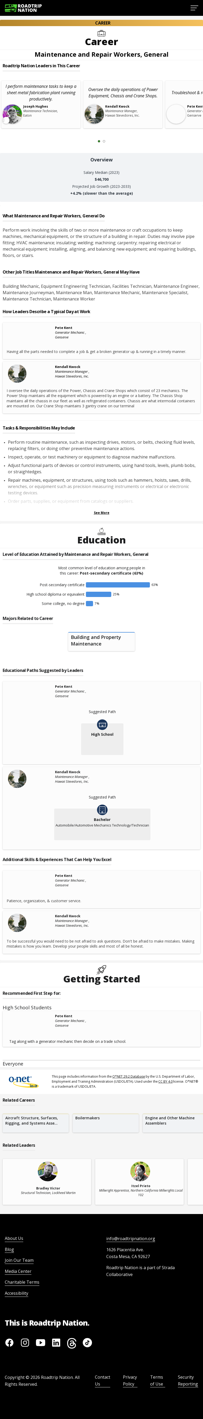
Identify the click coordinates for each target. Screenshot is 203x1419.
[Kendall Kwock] (30, 373)
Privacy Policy (130, 1380)
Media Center (18, 1271)
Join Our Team (19, 1260)
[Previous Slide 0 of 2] (91, 141)
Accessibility (16, 1293)
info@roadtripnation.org (130, 1238)
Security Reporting (188, 1380)
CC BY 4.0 (165, 1081)
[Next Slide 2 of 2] (112, 141)
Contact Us (102, 1380)
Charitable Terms (22, 1282)
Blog (9, 1249)
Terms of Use (156, 1380)
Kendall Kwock (67, 366)
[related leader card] (47, 1182)
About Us (14, 1238)
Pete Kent (63, 327)
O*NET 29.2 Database (128, 1076)
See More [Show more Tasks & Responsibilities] (101, 512)
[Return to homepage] (23, 8)
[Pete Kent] (30, 328)
